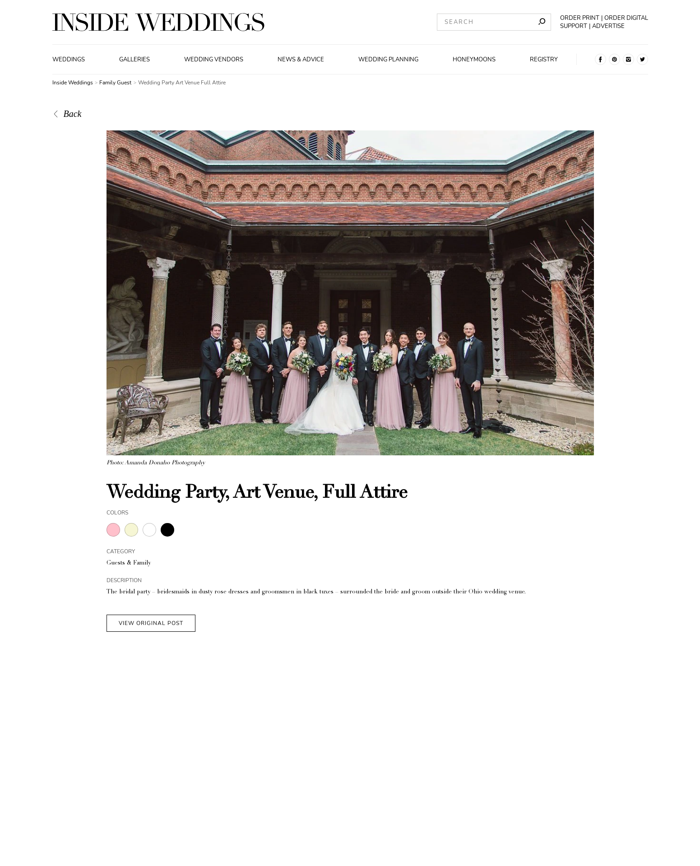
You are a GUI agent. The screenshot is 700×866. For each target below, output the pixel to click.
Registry (544, 60)
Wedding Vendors (213, 60)
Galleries (134, 60)
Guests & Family (129, 563)
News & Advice (301, 60)
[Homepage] (158, 22)
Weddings (68, 60)
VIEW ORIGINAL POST (151, 623)
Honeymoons (474, 60)
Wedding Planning (388, 60)
